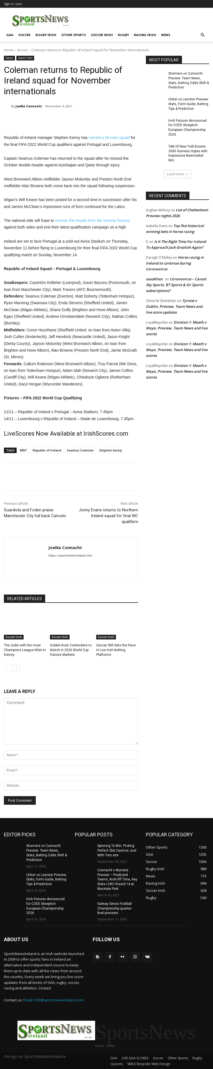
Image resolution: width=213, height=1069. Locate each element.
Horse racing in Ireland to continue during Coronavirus (175, 263)
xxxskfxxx (154, 278)
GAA (9, 35)
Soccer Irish (102, 35)
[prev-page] (7, 667)
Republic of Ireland (47, 450)
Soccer (24, 35)
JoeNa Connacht (29, 106)
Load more (177, 174)
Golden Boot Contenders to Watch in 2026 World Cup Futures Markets (71, 650)
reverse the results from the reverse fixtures (92, 220)
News (165, 35)
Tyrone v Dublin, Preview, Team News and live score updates (174, 306)
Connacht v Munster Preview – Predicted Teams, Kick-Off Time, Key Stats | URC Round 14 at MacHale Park (117, 879)
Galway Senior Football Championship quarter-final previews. (114, 908)
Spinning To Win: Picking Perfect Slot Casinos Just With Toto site (116, 850)
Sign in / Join (13, 4)
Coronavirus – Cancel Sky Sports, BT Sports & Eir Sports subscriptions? (176, 284)
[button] (202, 35)
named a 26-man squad (109, 137)
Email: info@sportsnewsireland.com (53, 999)
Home (9, 50)
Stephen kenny (110, 450)
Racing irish (145, 35)
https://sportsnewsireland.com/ (70, 555)
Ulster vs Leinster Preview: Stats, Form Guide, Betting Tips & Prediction (188, 104)
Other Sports (73, 35)
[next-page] (16, 667)
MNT (23, 450)
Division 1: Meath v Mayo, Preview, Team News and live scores (176, 328)
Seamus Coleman (80, 450)
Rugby (123, 35)
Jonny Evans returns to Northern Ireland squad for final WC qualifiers (108, 515)
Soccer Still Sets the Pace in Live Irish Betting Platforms (116, 650)
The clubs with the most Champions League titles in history (25, 650)
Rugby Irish (46, 35)
